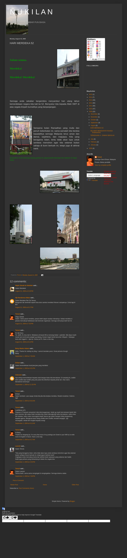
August (93, 125)
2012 (91, 103)
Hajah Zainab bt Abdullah (24, 285)
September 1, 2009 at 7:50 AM (25, 356)
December (94, 114)
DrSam (17, 363)
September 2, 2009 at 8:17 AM (25, 439)
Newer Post (14, 485)
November (94, 117)
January (93, 145)
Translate (92, 180)
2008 (91, 148)
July (92, 139)
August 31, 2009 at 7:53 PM (24, 324)
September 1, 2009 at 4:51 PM (25, 368)
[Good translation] (6, 518)
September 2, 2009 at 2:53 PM (25, 462)
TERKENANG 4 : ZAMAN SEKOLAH (102, 135)
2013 (91, 100)
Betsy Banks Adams (22, 348)
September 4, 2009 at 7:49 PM (25, 476)
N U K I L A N (31, 12)
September (94, 123)
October (93, 120)
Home (45, 485)
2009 (91, 111)
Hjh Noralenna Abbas (22, 298)
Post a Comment (18, 480)
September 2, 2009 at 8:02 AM (25, 401)
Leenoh (18, 446)
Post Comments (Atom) (26, 488)
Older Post (75, 485)
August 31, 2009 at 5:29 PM (24, 291)
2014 (91, 97)
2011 (91, 106)
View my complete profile (103, 165)
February (94, 142)
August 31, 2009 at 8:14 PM (24, 342)
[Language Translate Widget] (99, 175)
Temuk (17, 314)
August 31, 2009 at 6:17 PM (24, 307)
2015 (91, 94)
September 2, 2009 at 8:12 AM (25, 423)
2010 (91, 109)
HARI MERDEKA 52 (96, 128)
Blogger (72, 501)
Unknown (18, 375)
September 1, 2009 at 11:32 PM (25, 384)
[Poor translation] (14, 518)
